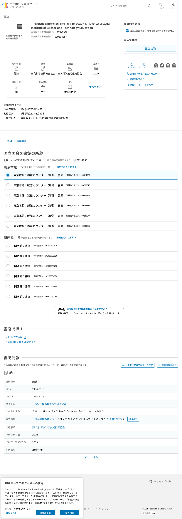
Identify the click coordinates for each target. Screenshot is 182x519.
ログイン (173, 6)
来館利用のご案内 (67, 167)
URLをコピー (143, 65)
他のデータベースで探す (139, 85)
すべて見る (95, 87)
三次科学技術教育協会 (44, 419)
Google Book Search (21, 341)
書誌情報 (21, 140)
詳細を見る (11, 512)
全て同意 (69, 512)
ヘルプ (161, 6)
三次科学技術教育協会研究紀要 (49, 404)
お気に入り (132, 65)
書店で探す (151, 48)
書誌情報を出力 (135, 79)
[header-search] (131, 5)
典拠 (133, 419)
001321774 (116, 419)
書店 (9, 140)
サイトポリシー (103, 509)
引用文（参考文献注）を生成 (141, 73)
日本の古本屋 (17, 337)
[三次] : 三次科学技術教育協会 (48, 427)
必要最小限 (45, 512)
